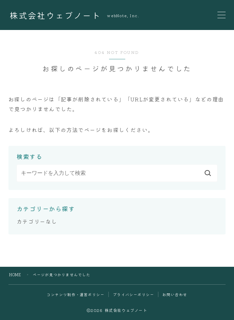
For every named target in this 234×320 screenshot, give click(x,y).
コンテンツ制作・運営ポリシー (75, 294)
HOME (15, 274)
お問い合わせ (174, 294)
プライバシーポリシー (133, 294)
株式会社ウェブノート (55, 15)
